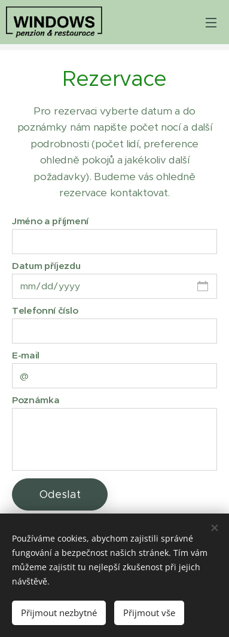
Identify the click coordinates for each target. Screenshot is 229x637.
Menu (211, 22)
